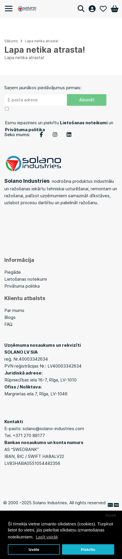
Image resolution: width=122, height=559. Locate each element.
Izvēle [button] (34, 549)
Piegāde (12, 272)
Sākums (11, 41)
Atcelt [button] (110, 515)
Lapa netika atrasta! (41, 41)
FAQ (8, 324)
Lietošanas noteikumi (25, 279)
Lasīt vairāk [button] (47, 536)
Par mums (14, 310)
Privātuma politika (22, 286)
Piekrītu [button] (88, 549)
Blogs (10, 317)
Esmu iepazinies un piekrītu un (59, 126)
